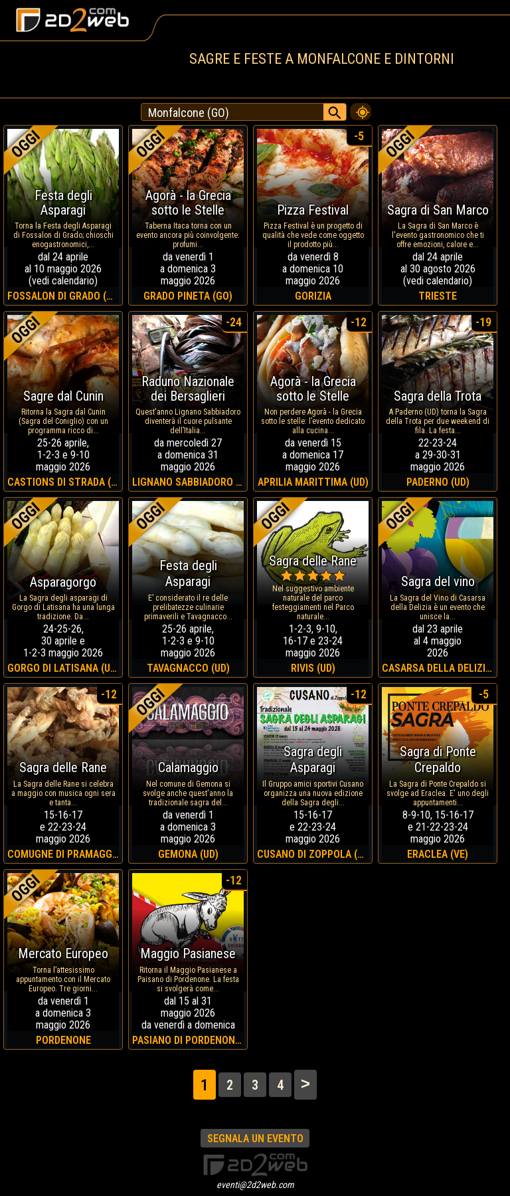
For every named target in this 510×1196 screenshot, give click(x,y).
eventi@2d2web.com (255, 1184)
